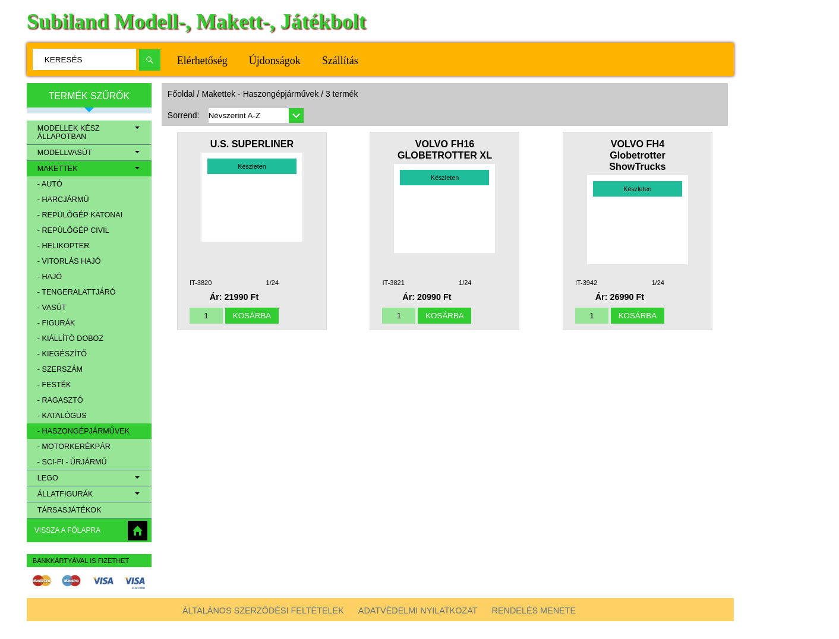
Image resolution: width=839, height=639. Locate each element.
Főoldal (181, 94)
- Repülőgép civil (73, 230)
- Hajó (49, 277)
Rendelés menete (534, 610)
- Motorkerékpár (74, 446)
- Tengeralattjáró (76, 292)
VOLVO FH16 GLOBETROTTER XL (445, 149)
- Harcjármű (63, 199)
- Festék (54, 385)
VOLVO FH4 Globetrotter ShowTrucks (637, 155)
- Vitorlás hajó (69, 261)
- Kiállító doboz (70, 338)
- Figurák (56, 323)
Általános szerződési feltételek (263, 610)
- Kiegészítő (62, 354)
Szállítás (340, 61)
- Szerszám (60, 369)
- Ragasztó (60, 400)
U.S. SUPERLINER (252, 143)
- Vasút (52, 307)
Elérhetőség (202, 61)
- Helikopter (63, 246)
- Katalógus (62, 416)
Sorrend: (184, 115)
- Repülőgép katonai (79, 215)
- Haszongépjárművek (83, 431)
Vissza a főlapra (67, 530)
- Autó (49, 184)
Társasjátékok (69, 510)
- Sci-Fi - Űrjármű (72, 462)
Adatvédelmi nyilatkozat (418, 610)
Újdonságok (275, 61)
